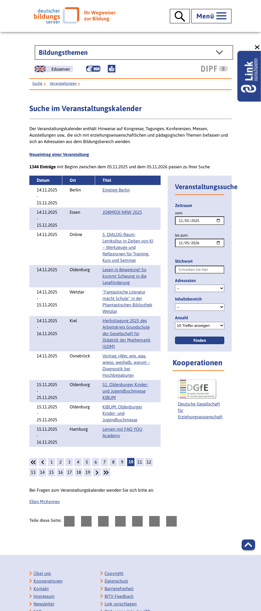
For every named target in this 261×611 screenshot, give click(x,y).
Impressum (44, 596)
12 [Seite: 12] (149, 461)
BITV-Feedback (119, 596)
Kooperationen (48, 580)
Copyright (114, 573)
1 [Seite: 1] (51, 461)
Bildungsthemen (63, 52)
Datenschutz (116, 580)
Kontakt (41, 588)
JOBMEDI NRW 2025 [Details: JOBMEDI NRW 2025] (122, 212)
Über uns (42, 573)
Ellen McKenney (44, 501)
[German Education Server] (54, 69)
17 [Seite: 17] (69, 472)
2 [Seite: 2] (60, 461)
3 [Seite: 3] (69, 461)
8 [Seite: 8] (113, 461)
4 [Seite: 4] (78, 461)
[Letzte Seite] (106, 472)
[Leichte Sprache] (111, 68)
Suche (37, 83)
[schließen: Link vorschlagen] (257, 47)
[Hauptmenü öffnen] (211, 16)
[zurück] (42, 462)
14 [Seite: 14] (42, 472)
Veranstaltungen (63, 83)
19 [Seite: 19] (87, 472)
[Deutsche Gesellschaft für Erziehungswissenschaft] (200, 402)
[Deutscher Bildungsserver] (74, 15)
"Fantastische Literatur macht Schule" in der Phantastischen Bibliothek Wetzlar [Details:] (127, 301)
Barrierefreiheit (119, 588)
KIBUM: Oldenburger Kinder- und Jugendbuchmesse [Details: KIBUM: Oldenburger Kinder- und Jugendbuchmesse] (122, 413)
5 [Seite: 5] (87, 461)
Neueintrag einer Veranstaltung (59, 154)
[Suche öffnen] (180, 16)
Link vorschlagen (121, 603)
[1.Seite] (33, 462)
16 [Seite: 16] (60, 472)
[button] (248, 544)
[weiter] (97, 472)
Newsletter (43, 603)
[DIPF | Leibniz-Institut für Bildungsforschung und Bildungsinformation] (214, 68)
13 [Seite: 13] (33, 472)
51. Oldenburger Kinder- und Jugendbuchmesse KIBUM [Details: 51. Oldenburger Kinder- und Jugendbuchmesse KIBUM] (125, 391)
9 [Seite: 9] (122, 461)
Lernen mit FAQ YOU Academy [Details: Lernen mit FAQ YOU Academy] (122, 432)
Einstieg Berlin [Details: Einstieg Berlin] (116, 189)
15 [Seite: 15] (51, 472)
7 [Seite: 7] (104, 461)
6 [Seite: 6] (96, 461)
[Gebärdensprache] (93, 68)
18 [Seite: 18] (78, 472)
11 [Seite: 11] (139, 461)
